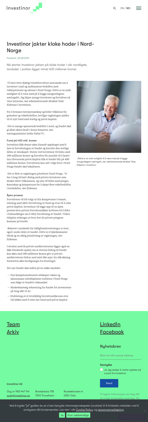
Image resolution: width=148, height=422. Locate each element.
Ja (62, 415)
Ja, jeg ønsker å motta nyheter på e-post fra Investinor (120, 371)
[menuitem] (122, 8)
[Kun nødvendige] (144, 410)
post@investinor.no (18, 395)
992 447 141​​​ (22, 391)
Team (13, 324)
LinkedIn (110, 324)
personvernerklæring (111, 409)
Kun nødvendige (78, 415)
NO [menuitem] (128, 8)
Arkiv (13, 332)
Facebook (112, 332)
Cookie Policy (84, 409)
